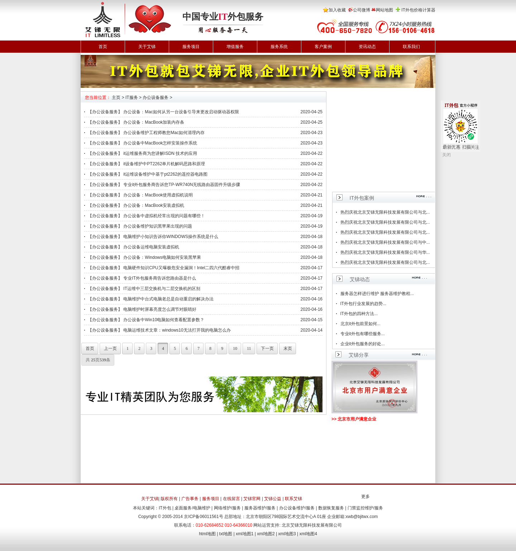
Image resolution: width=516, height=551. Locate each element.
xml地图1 (244, 533)
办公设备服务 (155, 97)
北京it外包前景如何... (360, 323)
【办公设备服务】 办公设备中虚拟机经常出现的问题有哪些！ (146, 215)
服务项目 (191, 46)
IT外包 (165, 507)
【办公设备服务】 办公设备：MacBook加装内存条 (136, 122)
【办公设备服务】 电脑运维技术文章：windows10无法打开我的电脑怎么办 (159, 330)
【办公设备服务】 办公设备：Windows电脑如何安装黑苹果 (144, 257)
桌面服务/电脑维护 (192, 507)
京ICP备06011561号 (203, 516)
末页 (285, 348)
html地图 (207, 533)
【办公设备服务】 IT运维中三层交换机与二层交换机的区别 (144, 288)
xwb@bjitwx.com (362, 516)
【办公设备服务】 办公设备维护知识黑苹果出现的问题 (140, 226)
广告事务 (190, 498)
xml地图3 (287, 533)
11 (247, 348)
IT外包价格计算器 (418, 10)
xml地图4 (308, 533)
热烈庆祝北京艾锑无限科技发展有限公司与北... (385, 212)
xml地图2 (265, 533)
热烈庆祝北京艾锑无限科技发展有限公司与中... (385, 242)
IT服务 (131, 97)
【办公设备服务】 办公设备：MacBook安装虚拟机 (136, 205)
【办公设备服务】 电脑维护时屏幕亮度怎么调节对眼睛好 (142, 309)
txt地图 (226, 533)
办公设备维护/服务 (297, 507)
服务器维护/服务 (260, 507)
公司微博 (361, 10)
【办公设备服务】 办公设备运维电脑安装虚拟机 (133, 247)
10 (233, 348)
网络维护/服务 (227, 507)
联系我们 (411, 46)
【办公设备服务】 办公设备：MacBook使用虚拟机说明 (140, 195)
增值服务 (235, 46)
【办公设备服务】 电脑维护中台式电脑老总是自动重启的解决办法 (151, 298)
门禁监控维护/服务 (365, 507)
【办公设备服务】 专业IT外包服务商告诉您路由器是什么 (142, 278)
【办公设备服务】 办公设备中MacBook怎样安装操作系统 (142, 143)
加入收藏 (337, 10)
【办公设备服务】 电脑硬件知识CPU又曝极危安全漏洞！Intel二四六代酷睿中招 (163, 267)
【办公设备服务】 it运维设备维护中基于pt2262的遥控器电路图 (147, 174)
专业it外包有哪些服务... (362, 333)
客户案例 (323, 46)
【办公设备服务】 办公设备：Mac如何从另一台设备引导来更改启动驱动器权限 (163, 111)
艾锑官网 (252, 498)
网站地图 (384, 10)
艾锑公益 (272, 498)
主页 (116, 97)
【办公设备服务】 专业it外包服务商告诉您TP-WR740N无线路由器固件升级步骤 (164, 184)
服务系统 (279, 46)
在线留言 (231, 498)
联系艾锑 (293, 498)
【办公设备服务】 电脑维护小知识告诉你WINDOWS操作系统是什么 (153, 236)
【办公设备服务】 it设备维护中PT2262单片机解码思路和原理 (146, 163)
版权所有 (169, 498)
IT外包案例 (362, 198)
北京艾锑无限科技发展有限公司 (312, 525)
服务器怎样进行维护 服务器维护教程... (377, 293)
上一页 (108, 348)
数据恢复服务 (331, 507)
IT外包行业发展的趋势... (363, 303)
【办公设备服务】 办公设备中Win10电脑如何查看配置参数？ (146, 319)
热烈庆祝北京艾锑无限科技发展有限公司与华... (385, 252)
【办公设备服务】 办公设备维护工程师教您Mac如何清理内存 (146, 132)
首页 (103, 46)
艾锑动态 (360, 279)
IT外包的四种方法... (359, 313)
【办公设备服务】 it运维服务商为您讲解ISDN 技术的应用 (142, 153)
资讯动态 (367, 46)
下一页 (265, 348)
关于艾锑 (147, 46)
